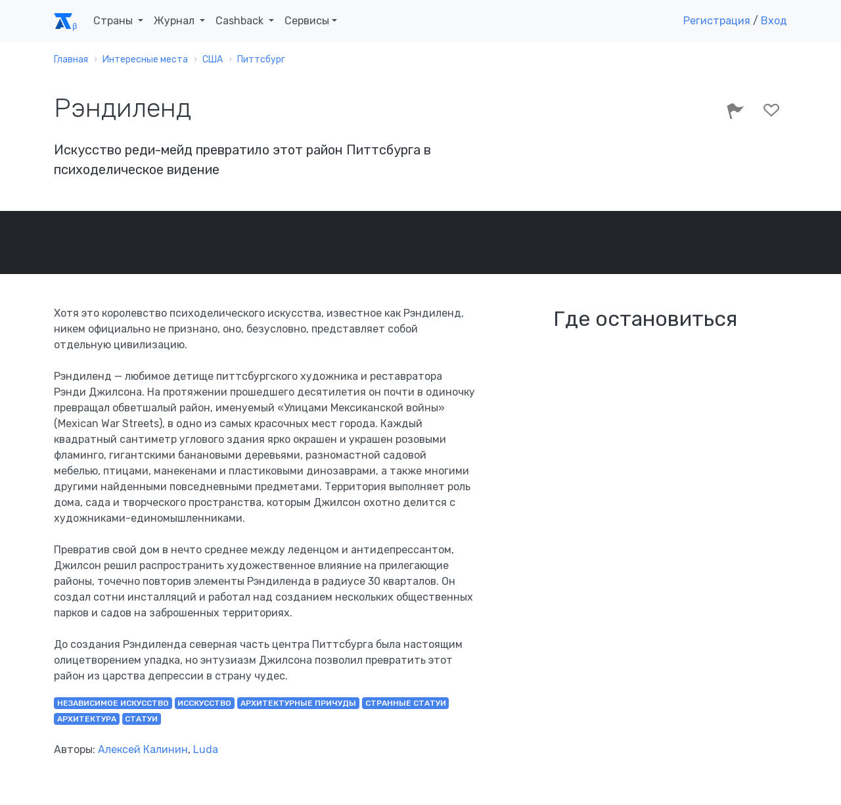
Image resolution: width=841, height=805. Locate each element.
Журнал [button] (175, 20)
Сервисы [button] (306, 20)
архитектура (86, 719)
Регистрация (716, 20)
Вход (774, 20)
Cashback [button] (241, 20)
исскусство (204, 703)
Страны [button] (114, 20)
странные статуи (405, 703)
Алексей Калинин (143, 749)
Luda (205, 749)
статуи (141, 719)
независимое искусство (113, 703)
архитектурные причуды (298, 703)
